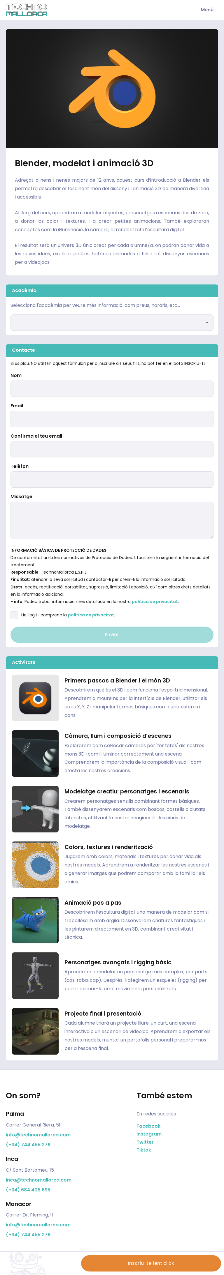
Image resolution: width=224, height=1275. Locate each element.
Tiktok (143, 1150)
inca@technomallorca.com (38, 1180)
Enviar (112, 634)
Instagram (149, 1134)
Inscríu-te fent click (151, 1263)
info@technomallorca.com (38, 1134)
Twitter (145, 1142)
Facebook (148, 1126)
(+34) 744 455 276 (28, 1144)
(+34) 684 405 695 (28, 1189)
